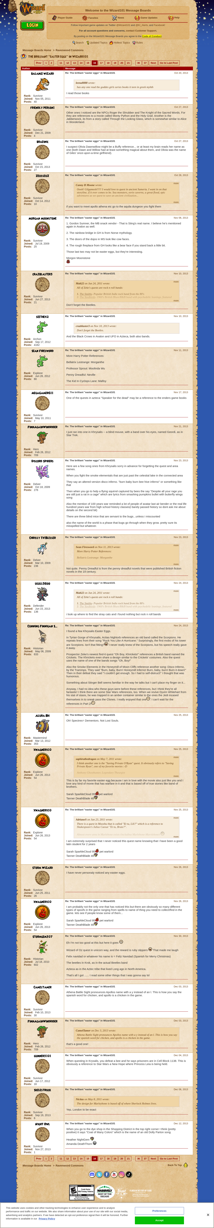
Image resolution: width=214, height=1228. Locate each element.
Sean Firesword (42, 351)
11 (60, 63)
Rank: (28, 95)
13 (74, 63)
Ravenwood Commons (70, 50)
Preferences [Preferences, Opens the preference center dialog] (159, 1210)
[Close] (208, 1215)
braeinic (42, 142)
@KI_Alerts (142, 25)
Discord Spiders (42, 461)
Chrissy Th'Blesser (42, 538)
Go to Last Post (169, 63)
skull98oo (42, 583)
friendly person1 (42, 108)
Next (153, 63)
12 (67, 63)
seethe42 (42, 317)
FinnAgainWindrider (42, 427)
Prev (38, 63)
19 (115, 63)
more (176, 183)
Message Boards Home (37, 50)
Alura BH (42, 716)
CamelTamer (43, 987)
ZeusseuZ (42, 176)
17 (101, 63)
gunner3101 (42, 1056)
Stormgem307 (42, 937)
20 (121, 63)
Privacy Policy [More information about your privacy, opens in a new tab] (47, 1218)
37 (145, 63)
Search (80, 42)
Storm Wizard (42, 868)
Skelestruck (42, 1090)
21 (128, 63)
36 (138, 63)
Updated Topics (98, 42)
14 (81, 63)
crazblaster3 (42, 274)
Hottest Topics (122, 42)
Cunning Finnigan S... (42, 626)
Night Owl (42, 1124)
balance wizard (42, 74)
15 (88, 63)
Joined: (29, 98)
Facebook (159, 25)
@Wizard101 (123, 25)
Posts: (28, 101)
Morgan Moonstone (43, 218)
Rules (139, 42)
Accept (159, 1220)
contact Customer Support (141, 30)
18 (108, 63)
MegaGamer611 (42, 393)
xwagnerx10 (43, 750)
